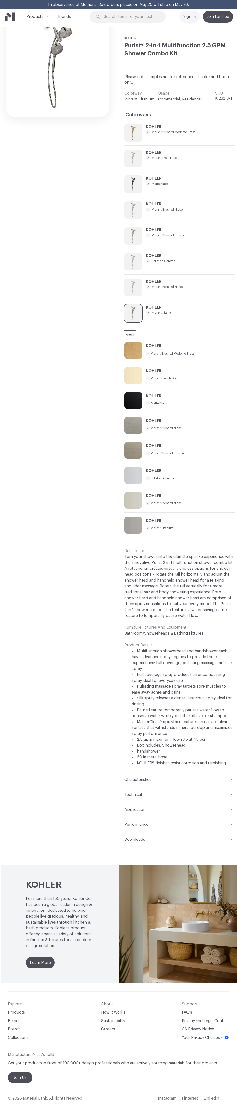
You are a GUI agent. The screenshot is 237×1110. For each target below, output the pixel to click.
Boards (14, 1029)
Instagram (167, 1098)
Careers (108, 1029)
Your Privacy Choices (205, 1037)
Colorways (138, 115)
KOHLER (130, 38)
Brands (64, 17)
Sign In (189, 17)
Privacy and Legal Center (204, 1021)
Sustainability (113, 1021)
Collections (18, 1037)
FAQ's (187, 1012)
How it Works (113, 1012)
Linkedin (211, 1098)
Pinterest (190, 1098)
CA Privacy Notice (198, 1029)
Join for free (218, 17)
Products (34, 16)
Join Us (20, 1078)
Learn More (40, 963)
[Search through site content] (130, 17)
